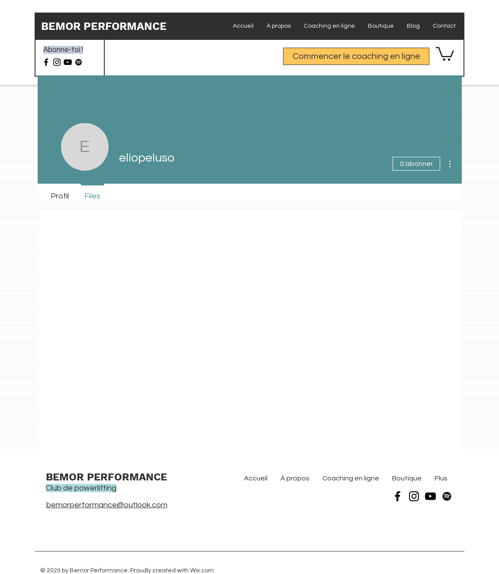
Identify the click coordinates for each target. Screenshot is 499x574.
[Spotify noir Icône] (79, 62)
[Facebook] (46, 62)
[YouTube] (430, 496)
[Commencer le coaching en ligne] (356, 56)
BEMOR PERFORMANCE (104, 26)
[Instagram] (57, 62)
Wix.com (202, 571)
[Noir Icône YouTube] (68, 62)
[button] (445, 53)
